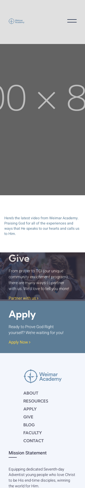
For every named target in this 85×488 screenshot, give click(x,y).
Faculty (32, 432)
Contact (33, 440)
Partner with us (23, 298)
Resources (35, 401)
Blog (29, 424)
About (30, 393)
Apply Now (19, 342)
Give (28, 417)
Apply (30, 409)
